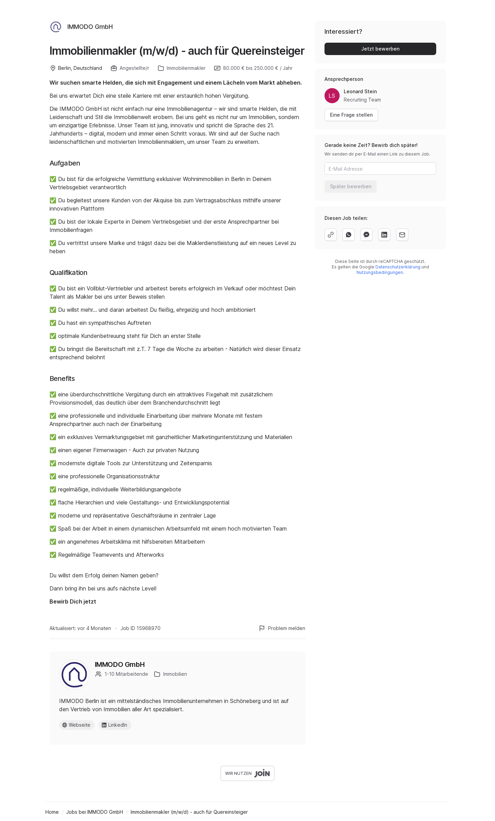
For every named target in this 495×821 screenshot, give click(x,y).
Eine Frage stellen (351, 115)
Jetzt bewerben (380, 49)
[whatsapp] (348, 234)
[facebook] (366, 234)
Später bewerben (350, 186)
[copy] (330, 234)
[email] (402, 234)
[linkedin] (384, 234)
